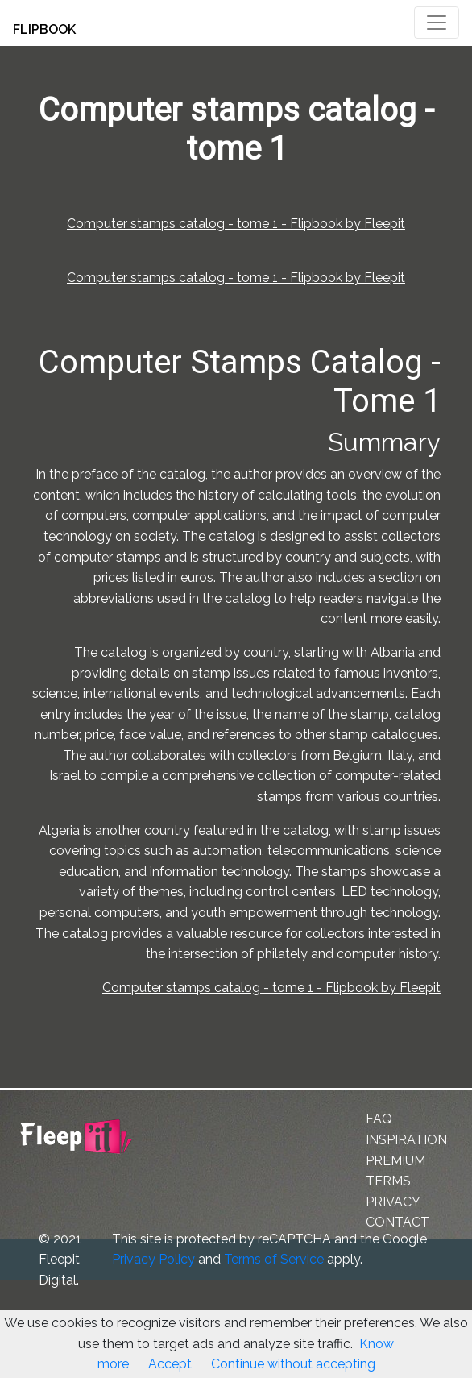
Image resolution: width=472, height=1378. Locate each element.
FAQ (379, 1119)
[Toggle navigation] (436, 22)
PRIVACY (393, 1202)
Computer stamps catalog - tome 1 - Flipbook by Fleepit (236, 223)
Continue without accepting (293, 1364)
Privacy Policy (153, 1259)
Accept (170, 1364)
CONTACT (397, 1222)
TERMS (388, 1181)
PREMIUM (395, 1160)
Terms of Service (274, 1259)
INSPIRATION (406, 1140)
